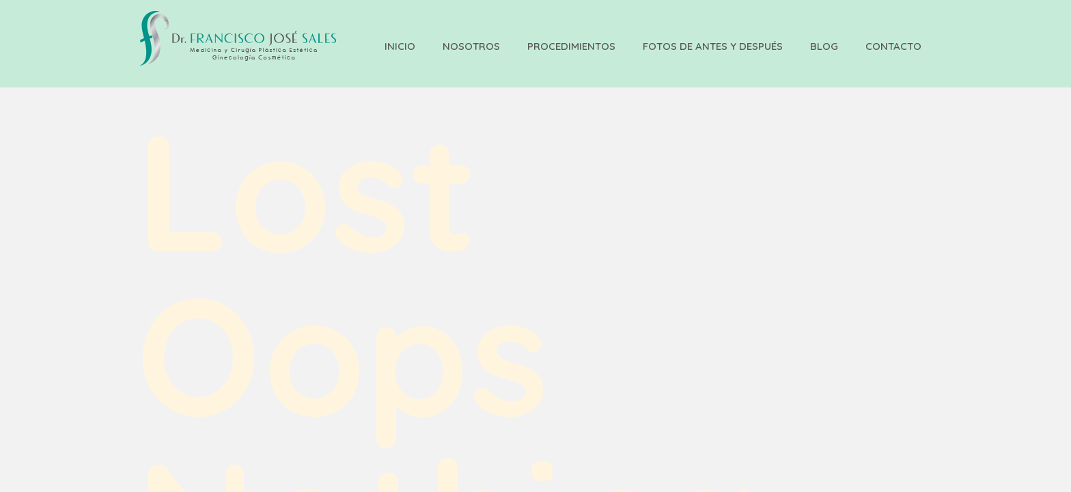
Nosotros (471, 46)
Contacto (893, 46)
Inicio (400, 46)
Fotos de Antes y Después (713, 46)
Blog (824, 46)
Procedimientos (571, 46)
